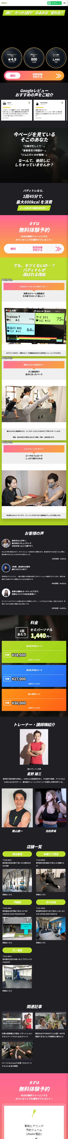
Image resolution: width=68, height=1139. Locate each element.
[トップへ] (4, 3)
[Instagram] (10, 1131)
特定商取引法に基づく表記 (21, 1136)
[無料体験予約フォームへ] (54, 3)
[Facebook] (4, 1131)
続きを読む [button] (7, 118)
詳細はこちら (7, 894)
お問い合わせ (5, 1136)
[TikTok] (17, 1131)
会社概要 (12, 1136)
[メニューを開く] (64, 3)
